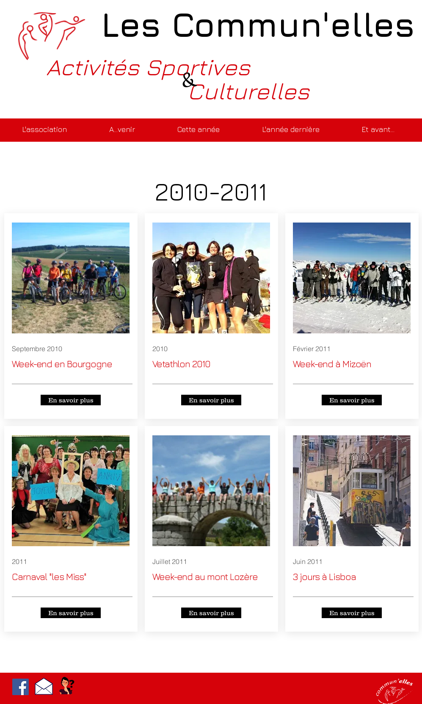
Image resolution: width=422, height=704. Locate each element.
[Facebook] (20, 687)
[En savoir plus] (71, 400)
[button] (122, 125)
